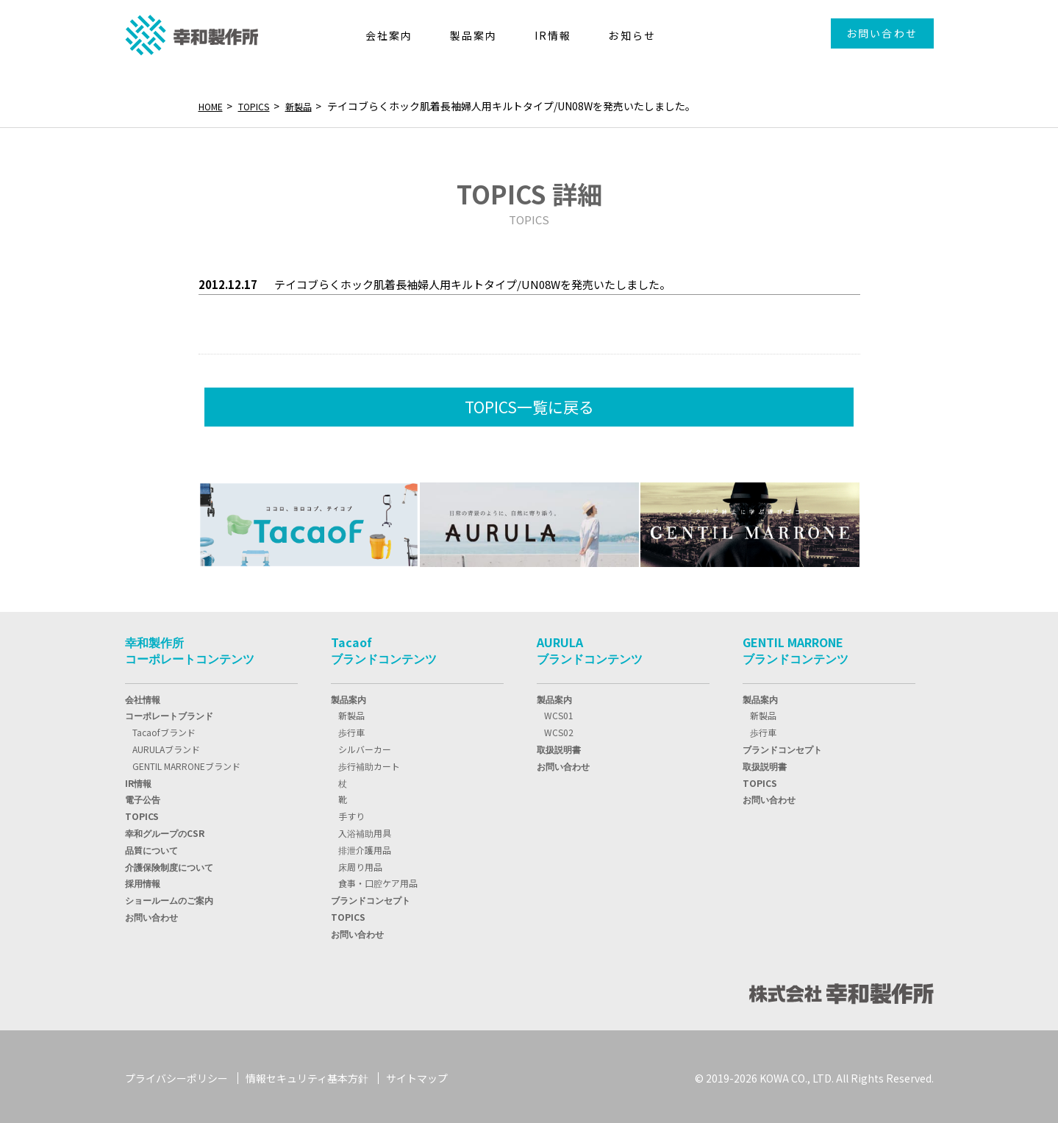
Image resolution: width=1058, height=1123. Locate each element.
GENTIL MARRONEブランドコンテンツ (795, 647)
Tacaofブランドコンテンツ (384, 647)
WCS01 (558, 712)
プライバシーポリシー (176, 1075)
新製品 (311, 106)
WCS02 (558, 729)
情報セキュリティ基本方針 (307, 1075)
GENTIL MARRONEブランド (186, 763)
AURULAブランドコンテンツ (590, 647)
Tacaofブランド (164, 729)
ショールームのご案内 (169, 897)
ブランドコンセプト (370, 897)
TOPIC (142, 813)
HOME (213, 106)
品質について (151, 847)
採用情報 (142, 880)
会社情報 (142, 696)
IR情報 (138, 780)
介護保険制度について (169, 864)
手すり (351, 813)
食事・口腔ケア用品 (378, 880)
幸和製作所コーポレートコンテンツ (189, 647)
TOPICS (261, 106)
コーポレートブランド (169, 712)
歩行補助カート (369, 763)
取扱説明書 (559, 746)
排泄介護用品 (364, 847)
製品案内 (348, 696)
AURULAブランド (166, 746)
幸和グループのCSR (164, 830)
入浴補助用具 (364, 830)
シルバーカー (364, 746)
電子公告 (142, 796)
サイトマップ (417, 1075)
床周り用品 (360, 864)
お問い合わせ (882, 33)
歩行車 (351, 729)
